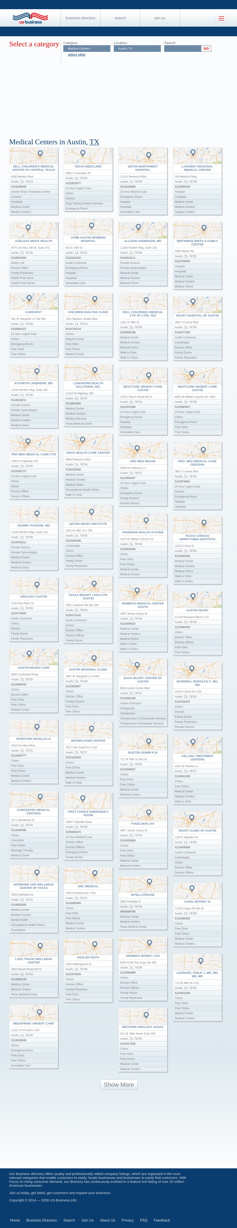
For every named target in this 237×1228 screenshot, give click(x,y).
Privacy (128, 1220)
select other (77, 54)
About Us (107, 1220)
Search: (170, 43)
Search (120, 18)
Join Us (160, 18)
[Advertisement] (123, 98)
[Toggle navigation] (221, 18)
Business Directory (80, 18)
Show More (119, 1084)
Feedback (162, 1220)
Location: (121, 43)
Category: (70, 43)
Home (15, 1220)
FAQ (143, 1220)
